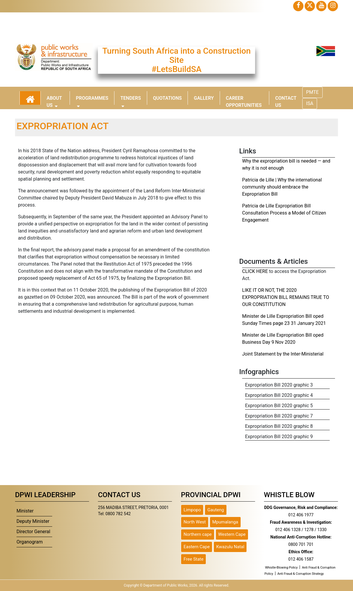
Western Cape (232, 534)
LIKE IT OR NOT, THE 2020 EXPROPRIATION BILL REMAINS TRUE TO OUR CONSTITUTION (285, 297)
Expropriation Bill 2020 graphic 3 (279, 385)
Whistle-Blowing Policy (281, 567)
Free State (193, 559)
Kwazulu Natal (230, 546)
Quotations (167, 98)
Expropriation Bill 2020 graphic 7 (279, 416)
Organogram (30, 542)
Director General (33, 531)
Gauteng (215, 510)
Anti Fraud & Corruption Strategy (301, 574)
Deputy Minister (33, 521)
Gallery (204, 98)
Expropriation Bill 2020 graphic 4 (279, 395)
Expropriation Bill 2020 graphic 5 (279, 405)
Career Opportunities (244, 100)
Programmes (92, 100)
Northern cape (197, 534)
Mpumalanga (225, 522)
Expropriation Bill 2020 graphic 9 (279, 436)
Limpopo (192, 510)
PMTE (312, 92)
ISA (309, 103)
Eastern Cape (196, 546)
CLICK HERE (255, 271)
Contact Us (285, 100)
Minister (25, 511)
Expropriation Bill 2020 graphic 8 (279, 426)
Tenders (130, 100)
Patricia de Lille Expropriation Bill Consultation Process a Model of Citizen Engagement (284, 213)
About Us (54, 100)
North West (194, 522)
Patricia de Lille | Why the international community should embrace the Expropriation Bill (282, 187)
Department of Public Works (165, 585)
